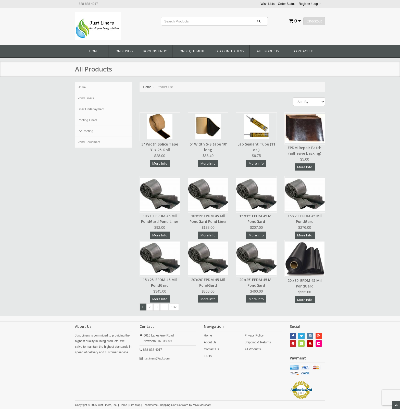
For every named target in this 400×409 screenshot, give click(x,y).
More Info (159, 163)
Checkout (314, 21)
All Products (268, 51)
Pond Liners (123, 51)
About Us (210, 342)
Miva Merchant (202, 404)
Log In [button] (317, 4)
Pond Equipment (191, 51)
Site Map (134, 404)
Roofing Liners (155, 51)
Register (304, 4)
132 (174, 307)
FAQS (208, 356)
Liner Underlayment (91, 109)
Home (93, 51)
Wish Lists (268, 4)
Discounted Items (230, 51)
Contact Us (303, 51)
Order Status (286, 4)
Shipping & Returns (257, 342)
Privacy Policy (254, 335)
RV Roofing (85, 131)
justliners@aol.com (157, 358)
